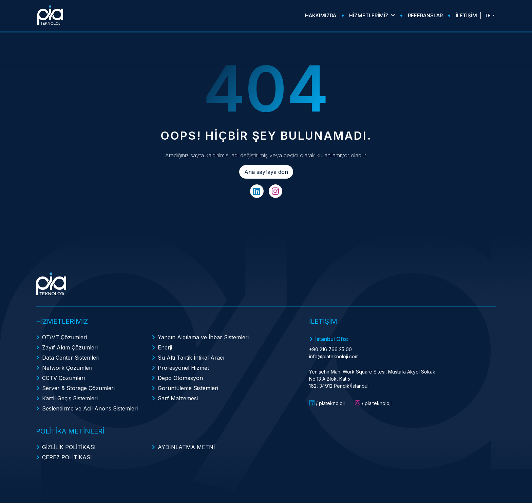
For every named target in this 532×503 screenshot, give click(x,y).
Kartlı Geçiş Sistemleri (70, 398)
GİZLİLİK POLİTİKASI (69, 447)
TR (488, 15)
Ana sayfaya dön (266, 171)
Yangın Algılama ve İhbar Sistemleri (203, 337)
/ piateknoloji (327, 403)
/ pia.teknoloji (373, 403)
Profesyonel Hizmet (183, 367)
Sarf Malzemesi (178, 398)
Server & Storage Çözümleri (78, 388)
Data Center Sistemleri (70, 357)
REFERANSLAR (425, 15)
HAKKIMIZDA (320, 15)
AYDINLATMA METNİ (186, 447)
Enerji (165, 347)
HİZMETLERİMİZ (372, 15)
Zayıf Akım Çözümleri (70, 347)
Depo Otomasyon (180, 378)
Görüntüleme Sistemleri (188, 388)
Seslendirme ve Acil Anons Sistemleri (90, 408)
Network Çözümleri (67, 367)
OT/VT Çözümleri (64, 337)
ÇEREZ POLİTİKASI (67, 457)
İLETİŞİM (466, 15)
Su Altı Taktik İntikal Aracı (191, 357)
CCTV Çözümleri (63, 378)
